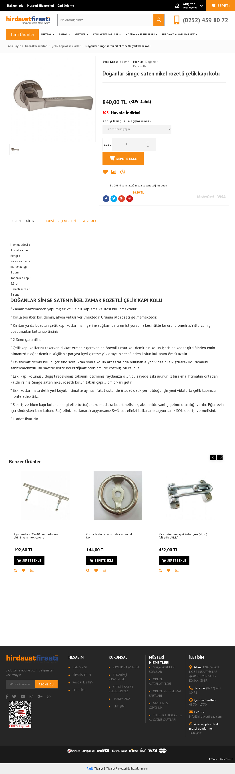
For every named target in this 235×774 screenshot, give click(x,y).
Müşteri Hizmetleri (40, 6)
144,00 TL (96, 547)
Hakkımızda (15, 6)
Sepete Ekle (123, 158)
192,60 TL (24, 547)
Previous (213, 457)
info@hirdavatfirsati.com (205, 714)
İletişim (118, 706)
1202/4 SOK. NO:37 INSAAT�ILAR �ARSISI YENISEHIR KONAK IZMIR (204, 674)
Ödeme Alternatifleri (160, 681)
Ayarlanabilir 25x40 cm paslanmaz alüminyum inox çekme (37, 535)
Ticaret (95, 768)
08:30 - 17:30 (202, 702)
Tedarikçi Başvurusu (118, 677)
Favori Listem (82, 682)
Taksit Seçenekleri (60, 221)
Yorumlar (90, 221)
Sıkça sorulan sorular (162, 669)
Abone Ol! (46, 684)
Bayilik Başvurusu (126, 667)
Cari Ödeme (65, 6)
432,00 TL (169, 547)
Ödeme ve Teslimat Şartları (165, 693)
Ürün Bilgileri (23, 221)
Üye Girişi (79, 667)
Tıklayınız (204, 728)
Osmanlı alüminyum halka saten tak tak (109, 535)
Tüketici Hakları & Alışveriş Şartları (165, 717)
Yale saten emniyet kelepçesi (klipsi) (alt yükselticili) (183, 535)
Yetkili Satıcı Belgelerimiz (121, 689)
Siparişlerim (81, 675)
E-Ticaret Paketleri (115, 768)
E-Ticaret (214, 759)
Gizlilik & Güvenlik (158, 705)
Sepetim (78, 690)
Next (220, 457)
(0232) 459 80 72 (205, 690)
